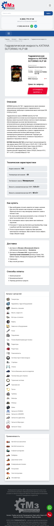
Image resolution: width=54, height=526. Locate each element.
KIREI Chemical (33, 79)
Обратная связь (36, 517)
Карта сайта (36, 515)
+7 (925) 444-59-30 (23, 26)
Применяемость (13, 436)
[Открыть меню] (50, 5)
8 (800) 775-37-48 (27, 19)
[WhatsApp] (31, 26)
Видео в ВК (44, 515)
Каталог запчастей (13, 294)
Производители (27, 515)
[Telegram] (35, 26)
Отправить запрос (38, 91)
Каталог (9, 515)
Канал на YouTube (18, 517)
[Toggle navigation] (9, 33)
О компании (27, 517)
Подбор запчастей (17, 515)
